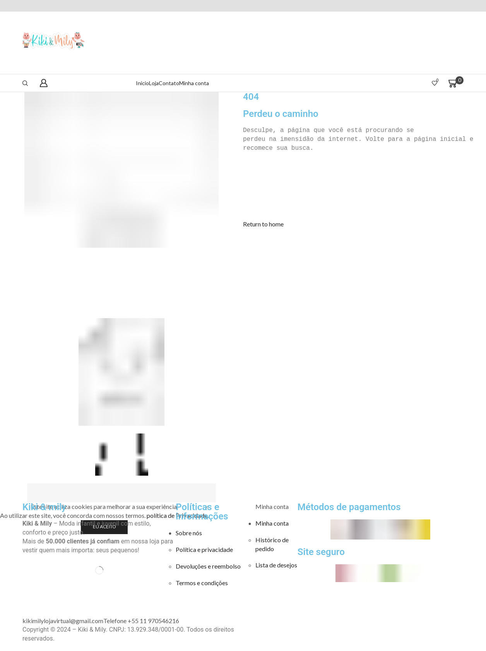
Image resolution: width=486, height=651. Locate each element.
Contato (169, 83)
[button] (263, 224)
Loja (154, 83)
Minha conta (194, 83)
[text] (364, 130)
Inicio (142, 83)
